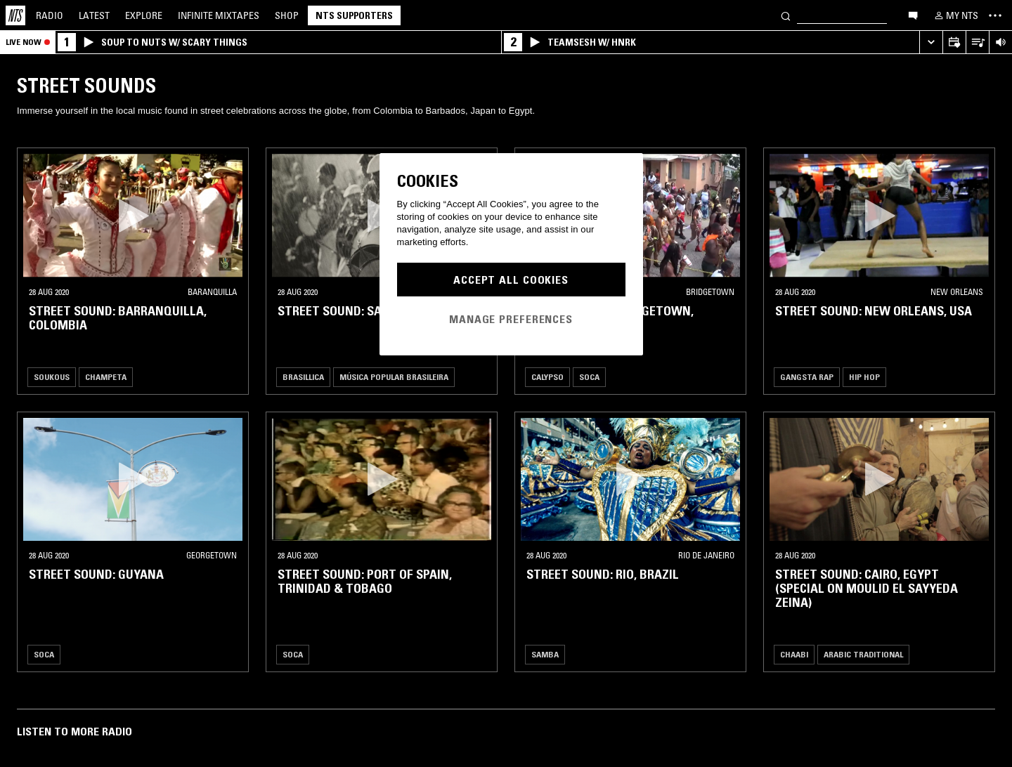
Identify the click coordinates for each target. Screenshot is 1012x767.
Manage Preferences (511, 319)
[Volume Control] (1000, 42)
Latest (94, 15)
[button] (132, 215)
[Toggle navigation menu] (995, 15)
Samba (545, 654)
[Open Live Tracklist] (977, 42)
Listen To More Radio (74, 731)
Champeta (105, 377)
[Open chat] (913, 15)
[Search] (785, 15)
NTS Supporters (354, 15)
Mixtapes (218, 15)
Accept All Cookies (511, 280)
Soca (589, 377)
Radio (49, 15)
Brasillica (303, 377)
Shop (287, 15)
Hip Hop (864, 377)
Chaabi (794, 654)
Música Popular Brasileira (393, 377)
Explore (143, 15)
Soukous (52, 377)
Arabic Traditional (863, 654)
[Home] (15, 15)
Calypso (547, 377)
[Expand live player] (930, 42)
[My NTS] (955, 15)
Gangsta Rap (806, 377)
